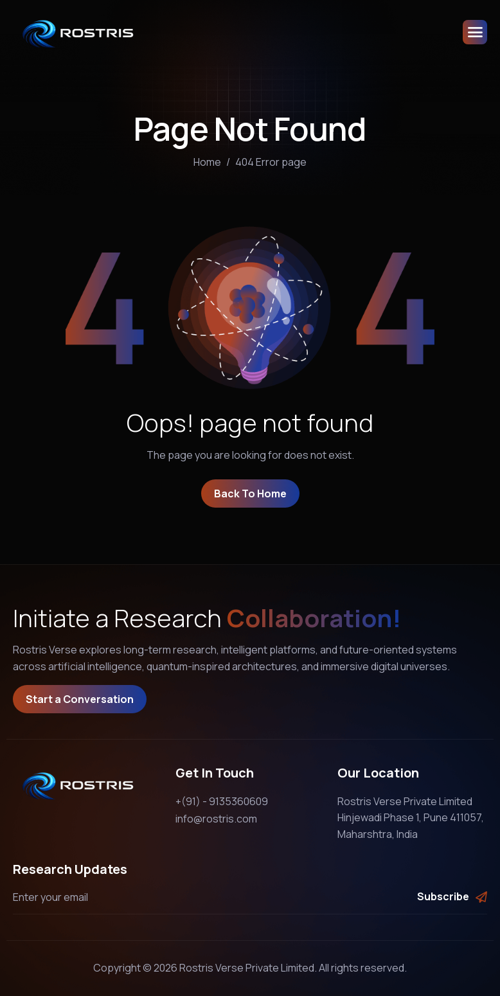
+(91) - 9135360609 (221, 801)
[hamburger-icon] (475, 32)
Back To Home (250, 493)
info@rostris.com (216, 819)
